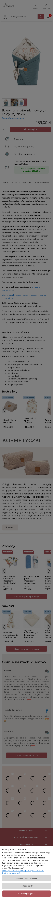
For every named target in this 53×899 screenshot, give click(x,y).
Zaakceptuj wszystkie (26, 893)
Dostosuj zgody (26, 886)
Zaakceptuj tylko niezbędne (26, 878)
